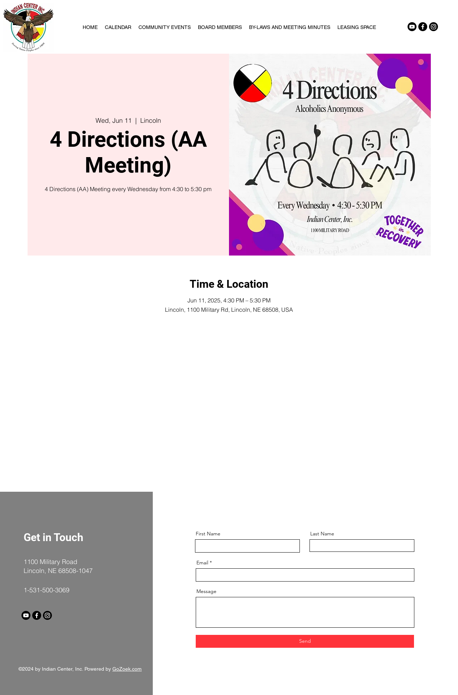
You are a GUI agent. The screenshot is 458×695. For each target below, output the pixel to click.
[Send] (305, 641)
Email (202, 562)
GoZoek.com (127, 669)
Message (206, 591)
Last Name (322, 533)
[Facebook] (422, 26)
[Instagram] (433, 26)
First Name (208, 533)
